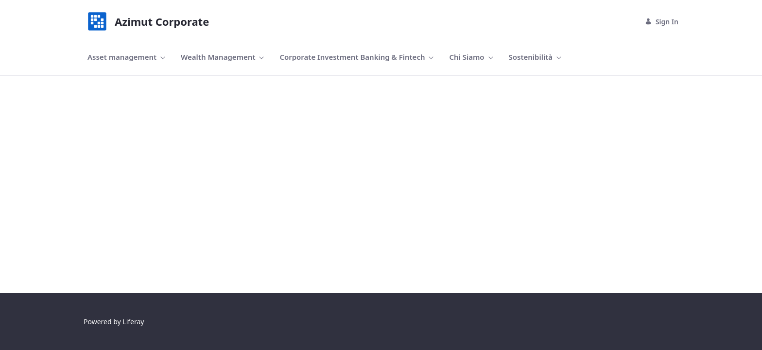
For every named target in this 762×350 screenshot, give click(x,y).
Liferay (133, 321)
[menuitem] (126, 57)
